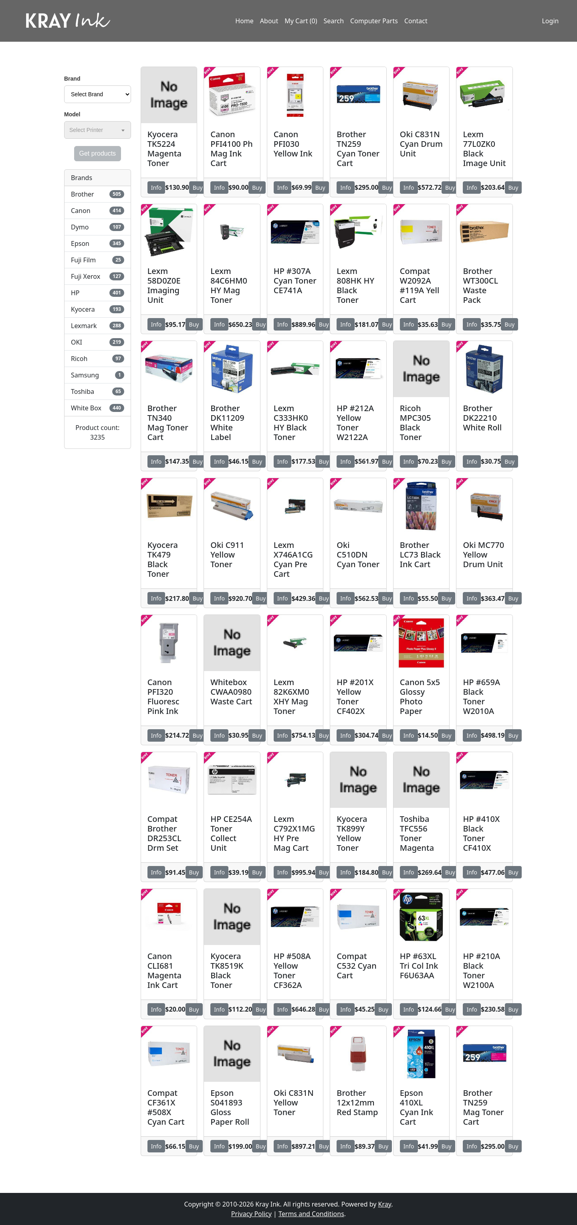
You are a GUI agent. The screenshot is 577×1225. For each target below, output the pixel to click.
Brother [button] (97, 194)
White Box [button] (97, 408)
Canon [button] (97, 210)
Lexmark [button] (97, 325)
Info (156, 187)
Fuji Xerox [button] (97, 276)
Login (549, 21)
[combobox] (97, 130)
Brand (72, 78)
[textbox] (88, 130)
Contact (416, 21)
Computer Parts (374, 21)
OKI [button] (97, 342)
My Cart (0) (300, 21)
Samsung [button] (97, 375)
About (269, 21)
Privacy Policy (251, 1213)
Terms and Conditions (311, 1213)
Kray (384, 1204)
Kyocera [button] (97, 309)
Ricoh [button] (97, 358)
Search (333, 21)
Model (72, 114)
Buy (198, 187)
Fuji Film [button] (97, 260)
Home (244, 21)
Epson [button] (97, 243)
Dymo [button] (97, 227)
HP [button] (97, 292)
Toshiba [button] (97, 391)
